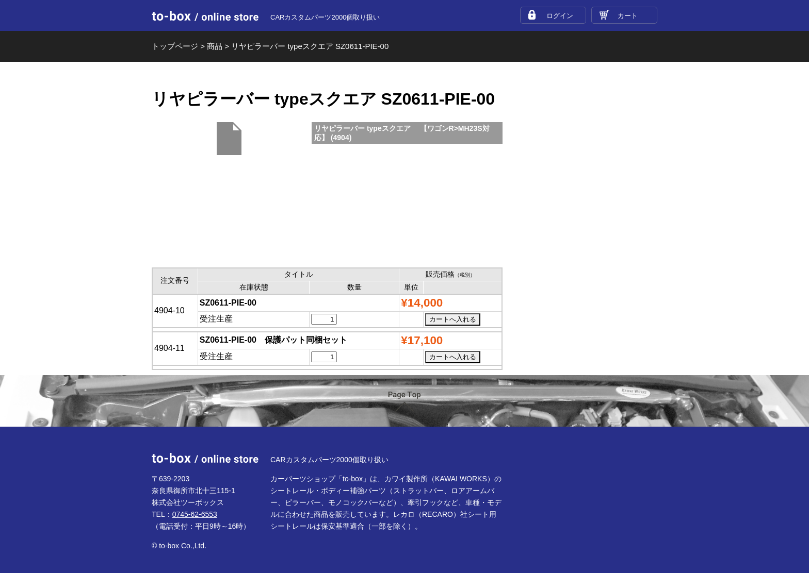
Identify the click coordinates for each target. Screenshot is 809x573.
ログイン (559, 16)
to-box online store (205, 16)
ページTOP (404, 402)
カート (628, 16)
